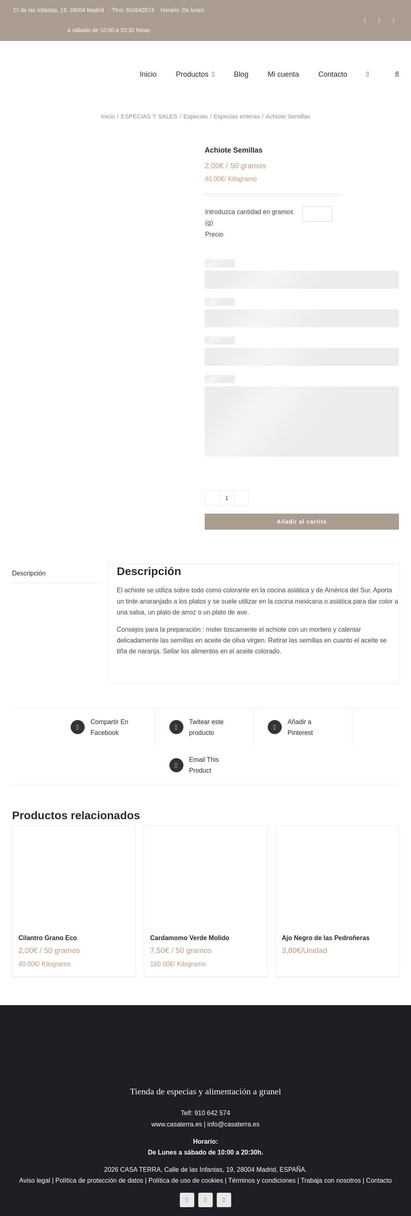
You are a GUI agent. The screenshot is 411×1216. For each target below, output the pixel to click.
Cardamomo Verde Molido (189, 937)
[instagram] (205, 1200)
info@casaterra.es (234, 1124)
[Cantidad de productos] (227, 498)
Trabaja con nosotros (331, 1180)
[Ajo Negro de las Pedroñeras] (337, 875)
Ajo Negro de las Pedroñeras (326, 937)
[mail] (224, 1200)
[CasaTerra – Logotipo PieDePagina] (206, 1021)
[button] (397, 74)
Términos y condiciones (262, 1180)
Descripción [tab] (29, 573)
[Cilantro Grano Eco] (73, 875)
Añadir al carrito (302, 521)
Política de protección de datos (99, 1180)
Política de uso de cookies (186, 1180)
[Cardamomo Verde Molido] (205, 875)
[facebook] (187, 1200)
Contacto (379, 1180)
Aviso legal (34, 1180)
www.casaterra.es (176, 1124)
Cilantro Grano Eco (47, 937)
